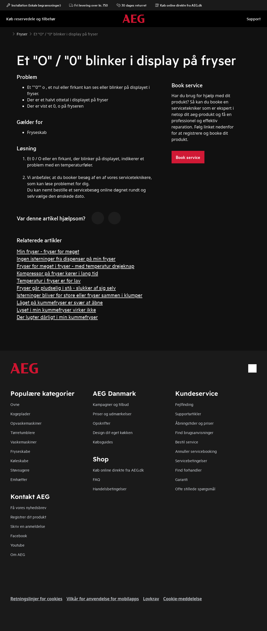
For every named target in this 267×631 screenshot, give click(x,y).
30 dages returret (131, 5)
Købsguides (103, 441)
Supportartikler (188, 413)
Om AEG (17, 554)
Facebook (18, 535)
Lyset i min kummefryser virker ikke (56, 309)
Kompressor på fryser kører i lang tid (57, 273)
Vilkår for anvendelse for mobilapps (102, 599)
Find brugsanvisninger (194, 432)
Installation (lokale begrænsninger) (33, 5)
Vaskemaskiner (23, 441)
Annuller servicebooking (196, 451)
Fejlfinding (184, 404)
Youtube (17, 544)
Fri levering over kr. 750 (88, 5)
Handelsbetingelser (109, 488)
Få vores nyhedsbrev (28, 507)
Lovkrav (151, 599)
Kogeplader (20, 413)
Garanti (181, 479)
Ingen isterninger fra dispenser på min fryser (66, 258)
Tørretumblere (22, 432)
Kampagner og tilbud (111, 404)
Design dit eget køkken (112, 432)
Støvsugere (19, 469)
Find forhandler (188, 469)
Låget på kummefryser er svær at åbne (60, 302)
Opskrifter (101, 422)
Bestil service (186, 441)
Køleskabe (19, 460)
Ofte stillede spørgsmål (195, 488)
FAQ (96, 479)
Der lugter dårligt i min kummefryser (57, 316)
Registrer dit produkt (28, 516)
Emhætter (18, 479)
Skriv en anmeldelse (27, 526)
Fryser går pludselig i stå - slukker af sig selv (66, 287)
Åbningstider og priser (194, 422)
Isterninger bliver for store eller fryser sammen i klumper (79, 295)
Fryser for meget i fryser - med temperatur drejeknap (75, 265)
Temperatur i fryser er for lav (49, 280)
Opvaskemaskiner (25, 422)
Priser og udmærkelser (112, 413)
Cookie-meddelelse (182, 599)
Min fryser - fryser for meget (48, 251)
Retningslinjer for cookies (36, 599)
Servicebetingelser (191, 460)
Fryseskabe (20, 451)
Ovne (15, 404)
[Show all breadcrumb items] (8, 33)
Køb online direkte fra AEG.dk (118, 469)
